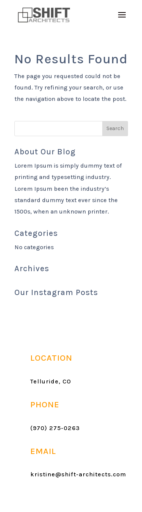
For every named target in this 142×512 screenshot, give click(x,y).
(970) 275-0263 (55, 428)
